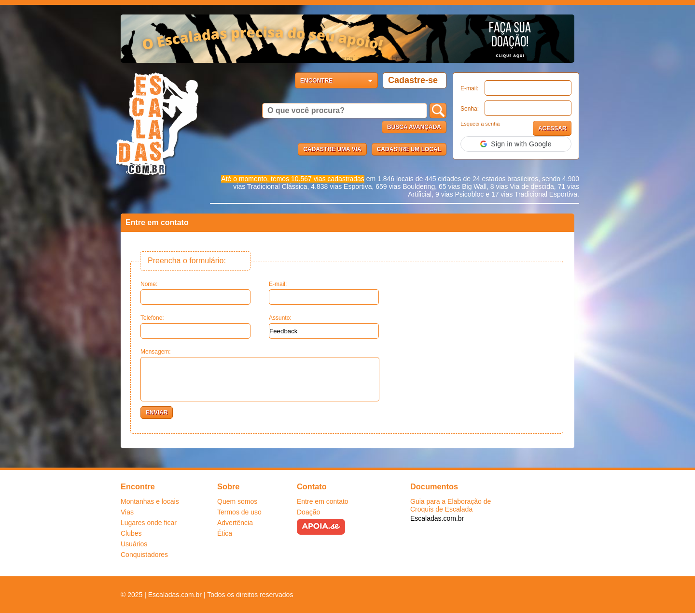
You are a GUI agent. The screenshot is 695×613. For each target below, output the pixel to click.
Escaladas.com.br (437, 518)
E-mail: (469, 88)
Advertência (235, 523)
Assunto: (324, 326)
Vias (127, 512)
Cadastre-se (413, 80)
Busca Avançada (414, 127)
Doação (308, 512)
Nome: (195, 293)
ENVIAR (156, 412)
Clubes (131, 533)
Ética (224, 533)
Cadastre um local (409, 149)
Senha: (469, 108)
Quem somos (237, 501)
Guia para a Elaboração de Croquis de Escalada (450, 505)
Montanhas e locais (150, 501)
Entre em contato (322, 501)
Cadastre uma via (332, 149)
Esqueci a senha (480, 124)
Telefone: (195, 326)
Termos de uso (239, 512)
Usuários (134, 544)
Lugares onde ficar (149, 523)
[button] (515, 144)
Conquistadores (144, 554)
